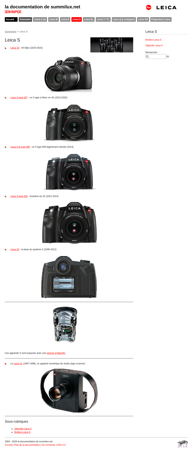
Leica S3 (15, 47)
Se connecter (48, 445)
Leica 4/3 (143, 19)
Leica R (65, 19)
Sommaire (25, 19)
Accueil (10, 19)
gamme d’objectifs (56, 353)
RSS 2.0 (61, 445)
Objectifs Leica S (23, 428)
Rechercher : (152, 52)
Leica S (77, 19)
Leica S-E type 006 (20, 147)
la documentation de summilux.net (42, 6)
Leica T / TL (103, 19)
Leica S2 (15, 249)
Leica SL (88, 19)
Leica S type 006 (19, 196)
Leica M (53, 19)
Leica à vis (40, 19)
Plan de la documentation (27, 445)
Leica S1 (18, 363)
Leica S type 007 (19, 97)
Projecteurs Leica (160, 19)
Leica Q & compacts (124, 19)
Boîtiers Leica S (22, 432)
